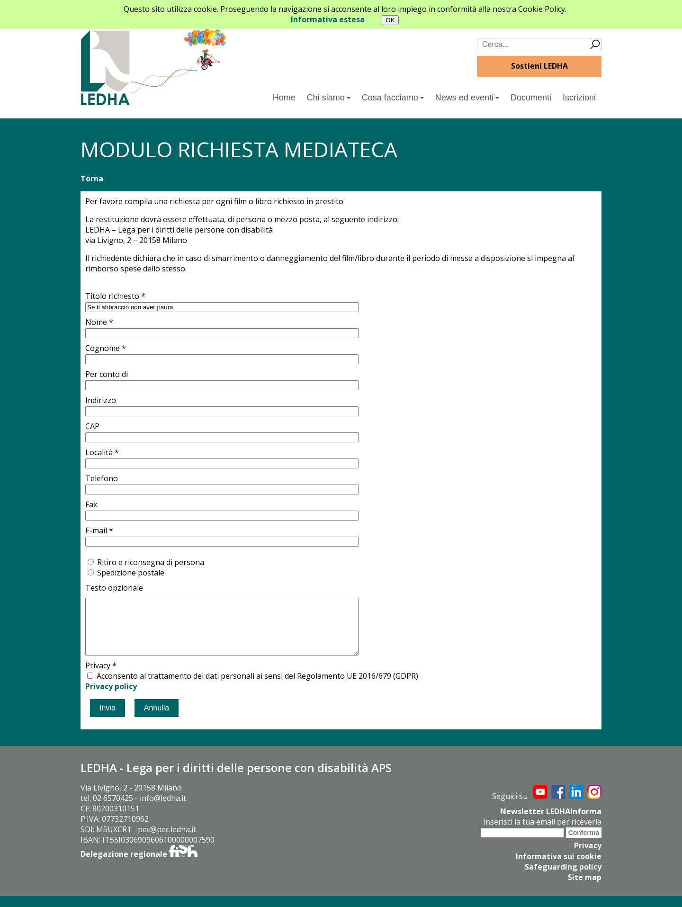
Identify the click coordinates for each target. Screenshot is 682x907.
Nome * (99, 322)
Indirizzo (100, 400)
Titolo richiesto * (115, 296)
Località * (102, 452)
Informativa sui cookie (558, 867)
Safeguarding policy (563, 877)
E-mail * (99, 530)
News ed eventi (467, 97)
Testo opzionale (114, 588)
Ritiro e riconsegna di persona (150, 562)
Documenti (531, 97)
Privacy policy (111, 697)
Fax (91, 504)
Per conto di (106, 374)
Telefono (101, 478)
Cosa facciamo (393, 97)
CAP (92, 426)
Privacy (587, 857)
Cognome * (105, 348)
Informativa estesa (328, 19)
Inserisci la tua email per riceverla (542, 833)
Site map (584, 888)
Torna (92, 178)
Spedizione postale (130, 572)
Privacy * (101, 677)
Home (284, 97)
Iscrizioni (579, 97)
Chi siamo (328, 97)
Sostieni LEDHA (539, 66)
